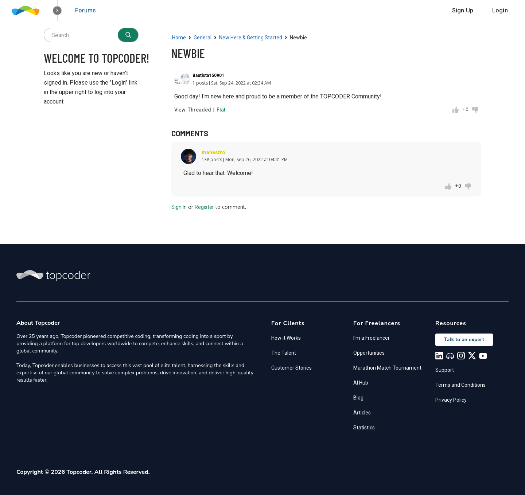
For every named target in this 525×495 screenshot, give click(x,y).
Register (204, 207)
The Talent (283, 353)
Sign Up (462, 10)
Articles (362, 413)
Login (500, 10)
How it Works (286, 338)
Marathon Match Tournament (387, 368)
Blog (358, 398)
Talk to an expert (464, 339)
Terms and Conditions (460, 385)
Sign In (179, 207)
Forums (85, 10)
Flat (221, 110)
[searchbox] (91, 35)
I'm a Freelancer (371, 338)
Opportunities (369, 353)
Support (444, 370)
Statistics (364, 427)
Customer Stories (291, 368)
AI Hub (360, 383)
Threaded (199, 110)
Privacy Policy (451, 400)
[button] (57, 10)
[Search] (128, 35)
